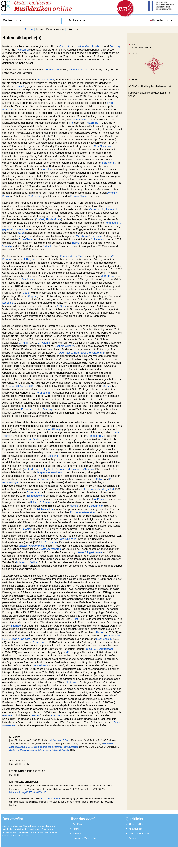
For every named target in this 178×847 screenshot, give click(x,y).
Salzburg (114, 46)
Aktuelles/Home (137, 824)
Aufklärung (54, 429)
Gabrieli (47, 246)
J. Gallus (32, 562)
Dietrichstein (40, 642)
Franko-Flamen (79, 196)
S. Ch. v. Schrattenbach (100, 648)
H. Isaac (21, 562)
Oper (62, 352)
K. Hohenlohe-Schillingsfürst (97, 489)
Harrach (100, 632)
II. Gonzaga (46, 409)
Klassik (74, 505)
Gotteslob (71, 682)
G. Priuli (23, 342)
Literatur (72, 29)
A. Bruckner (101, 499)
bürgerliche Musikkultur (50, 472)
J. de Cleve (25, 239)
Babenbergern (45, 79)
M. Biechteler (112, 635)
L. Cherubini (87, 469)
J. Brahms (46, 502)
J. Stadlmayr (26, 279)
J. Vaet (40, 219)
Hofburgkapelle (67, 539)
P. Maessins (35, 196)
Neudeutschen (35, 495)
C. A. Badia (26, 385)
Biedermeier (96, 505)
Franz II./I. (57, 715)
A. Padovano (97, 239)
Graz (88, 46)
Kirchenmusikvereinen (83, 512)
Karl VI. (106, 385)
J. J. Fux (14, 385)
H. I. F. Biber (9, 638)
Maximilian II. (96, 209)
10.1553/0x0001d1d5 (139, 47)
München (81, 236)
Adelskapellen (44, 509)
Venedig (7, 246)
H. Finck (48, 169)
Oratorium (98, 352)
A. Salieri (42, 479)
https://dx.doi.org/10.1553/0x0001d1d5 (27, 792)
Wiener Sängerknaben (89, 552)
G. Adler (26, 529)
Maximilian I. (94, 122)
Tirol (71, 122)
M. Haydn (73, 469)
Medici (26, 292)
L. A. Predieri (34, 439)
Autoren (133, 838)
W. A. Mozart (31, 469)
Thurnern (16, 625)
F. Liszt (34, 502)
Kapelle (21, 86)
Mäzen (70, 652)
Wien (81, 46)
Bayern (36, 715)
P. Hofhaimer (80, 119)
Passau (7, 715)
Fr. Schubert (59, 469)
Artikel (29, 29)
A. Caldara (24, 638)
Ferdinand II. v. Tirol (71, 256)
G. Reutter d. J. (95, 435)
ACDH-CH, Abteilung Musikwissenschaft (149, 86)
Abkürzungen (135, 828)
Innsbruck (98, 46)
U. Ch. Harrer (49, 542)
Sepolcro (85, 352)
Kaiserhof (23, 49)
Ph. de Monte (53, 219)
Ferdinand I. (109, 162)
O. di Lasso (95, 236)
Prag (110, 102)
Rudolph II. (112, 209)
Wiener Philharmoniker (32, 545)
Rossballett (72, 352)
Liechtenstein (104, 638)
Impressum (78, 838)
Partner (76, 828)
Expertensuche (162, 20)
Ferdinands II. (113, 222)
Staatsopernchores (50, 549)
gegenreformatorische (15, 229)
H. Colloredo (41, 665)
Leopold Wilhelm (64, 345)
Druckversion (55, 29)
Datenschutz (91, 838)
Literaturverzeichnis (139, 833)
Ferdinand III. (43, 392)
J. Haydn (45, 469)
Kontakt (77, 833)
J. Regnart (29, 259)
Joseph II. (53, 455)
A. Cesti (61, 306)
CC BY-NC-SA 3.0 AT (51, 798)
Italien (21, 232)
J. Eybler (98, 479)
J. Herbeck (33, 492)
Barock (76, 242)
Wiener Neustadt (78, 69)
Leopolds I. (8, 302)
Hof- (76, 618)
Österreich (65, 46)
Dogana (32, 296)
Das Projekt (79, 824)
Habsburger (53, 69)
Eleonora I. (27, 409)
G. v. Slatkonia (102, 146)
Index (39, 29)
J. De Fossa (108, 276)
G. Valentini (44, 342)
